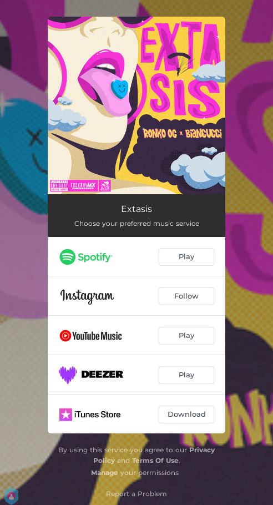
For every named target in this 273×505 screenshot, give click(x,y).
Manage (104, 472)
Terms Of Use (155, 460)
